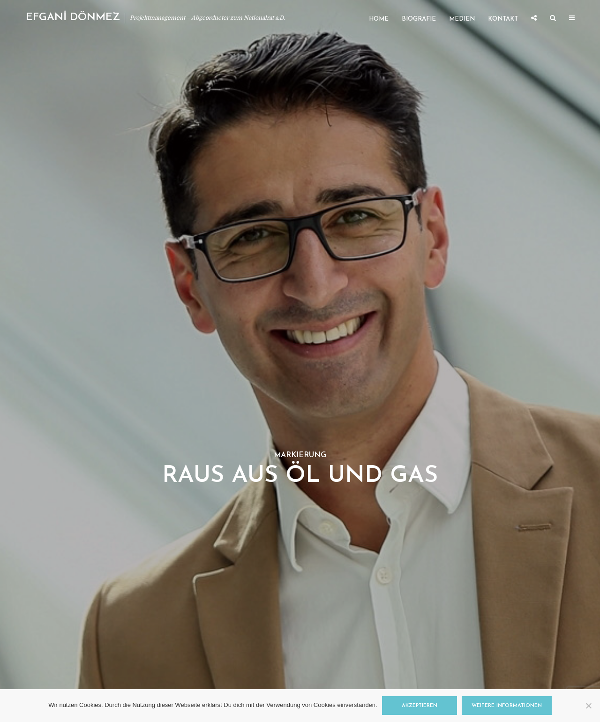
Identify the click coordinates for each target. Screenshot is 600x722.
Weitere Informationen (507, 705)
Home (379, 19)
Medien (462, 19)
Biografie (419, 19)
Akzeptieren (419, 705)
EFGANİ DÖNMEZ (73, 17)
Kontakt (503, 19)
